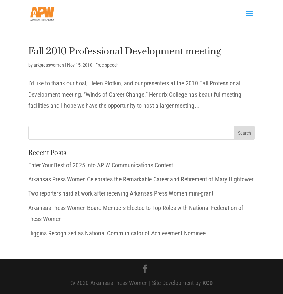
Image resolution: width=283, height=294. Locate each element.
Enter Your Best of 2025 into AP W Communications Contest (100, 165)
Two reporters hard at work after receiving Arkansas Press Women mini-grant (120, 193)
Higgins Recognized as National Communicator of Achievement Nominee (117, 233)
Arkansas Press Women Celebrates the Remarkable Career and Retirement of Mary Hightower (140, 179)
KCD (207, 282)
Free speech (107, 65)
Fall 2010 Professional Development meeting (124, 51)
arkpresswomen (49, 65)
